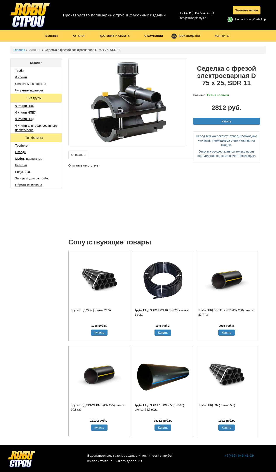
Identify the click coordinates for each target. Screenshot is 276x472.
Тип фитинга (34, 137)
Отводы (20, 152)
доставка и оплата (114, 35)
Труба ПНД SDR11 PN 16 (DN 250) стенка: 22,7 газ (226, 312)
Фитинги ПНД (24, 119)
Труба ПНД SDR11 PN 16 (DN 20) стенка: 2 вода (162, 312)
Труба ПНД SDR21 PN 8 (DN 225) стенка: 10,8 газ (98, 407)
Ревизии (21, 165)
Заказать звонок (246, 10)
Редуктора (22, 172)
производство (185, 35)
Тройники (22, 145)
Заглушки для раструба (32, 178)
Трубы (19, 70)
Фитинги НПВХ (25, 112)
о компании (153, 35)
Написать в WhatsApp (246, 19)
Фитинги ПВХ (24, 106)
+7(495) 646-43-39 (196, 13)
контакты (222, 35)
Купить (226, 121)
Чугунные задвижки (29, 90)
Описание (78, 154)
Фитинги (35, 50)
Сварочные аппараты (30, 84)
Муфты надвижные (28, 158)
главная (51, 35)
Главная (19, 50)
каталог (79, 35)
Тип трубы (34, 98)
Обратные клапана (28, 185)
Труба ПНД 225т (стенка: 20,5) (91, 310)
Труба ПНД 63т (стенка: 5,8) (216, 405)
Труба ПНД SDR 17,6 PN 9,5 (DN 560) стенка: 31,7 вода (159, 407)
